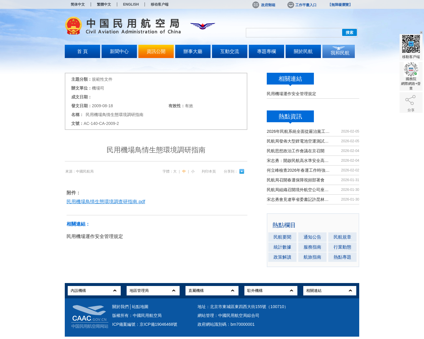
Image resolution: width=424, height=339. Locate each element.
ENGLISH (131, 4)
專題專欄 (266, 51)
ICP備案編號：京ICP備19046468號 (144, 324)
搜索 (349, 32)
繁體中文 (104, 4)
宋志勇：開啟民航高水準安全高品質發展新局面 (299, 160)
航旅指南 (312, 256)
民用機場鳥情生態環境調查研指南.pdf (106, 201)
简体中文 (78, 4)
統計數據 (282, 246)
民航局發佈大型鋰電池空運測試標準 (299, 141)
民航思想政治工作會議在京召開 (295, 150)
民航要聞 (282, 236)
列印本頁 (209, 171)
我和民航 (340, 52)
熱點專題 (342, 256)
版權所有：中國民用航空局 (137, 315)
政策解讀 (282, 256)
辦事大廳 (192, 51)
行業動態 (342, 246)
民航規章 (342, 236)
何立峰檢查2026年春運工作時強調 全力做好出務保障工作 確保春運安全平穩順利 (299, 170)
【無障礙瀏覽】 (340, 5)
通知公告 (312, 236)
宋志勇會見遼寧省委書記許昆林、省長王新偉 (299, 199)
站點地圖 (140, 306)
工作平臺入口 (301, 5)
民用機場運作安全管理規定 (291, 93)
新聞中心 (119, 51)
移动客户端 (159, 4)
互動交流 (229, 51)
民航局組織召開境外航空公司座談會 (299, 189)
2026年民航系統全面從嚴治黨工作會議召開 (299, 131)
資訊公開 (156, 51)
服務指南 (312, 246)
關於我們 (120, 306)
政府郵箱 (263, 5)
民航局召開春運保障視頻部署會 (295, 180)
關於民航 (303, 51)
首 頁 (82, 51)
